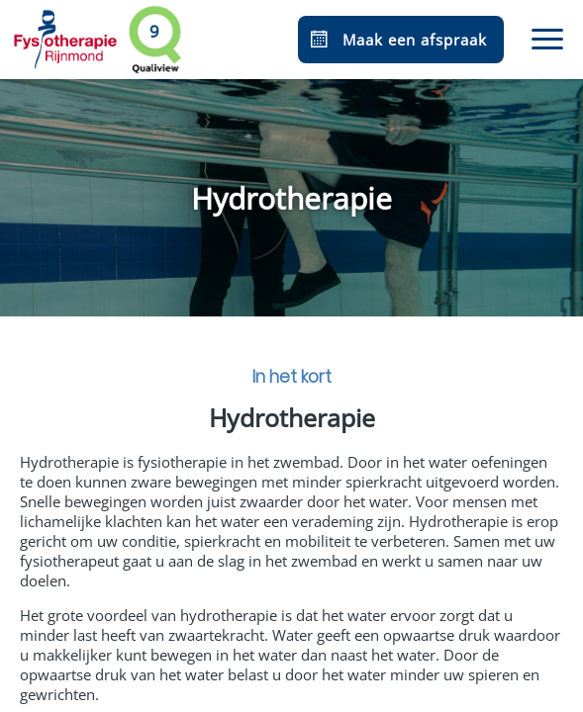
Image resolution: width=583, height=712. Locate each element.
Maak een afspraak (396, 39)
